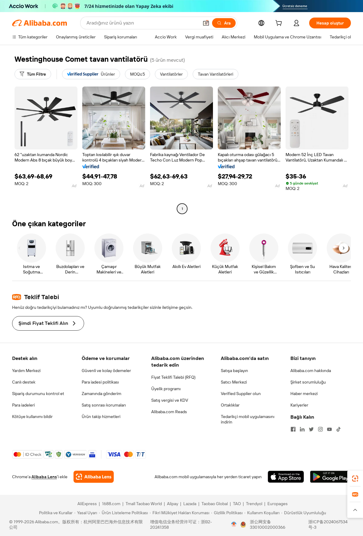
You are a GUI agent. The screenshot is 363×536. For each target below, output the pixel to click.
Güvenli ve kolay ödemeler (106, 370)
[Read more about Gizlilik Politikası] (227, 512)
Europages (277, 503)
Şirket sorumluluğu (308, 382)
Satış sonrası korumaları (104, 405)
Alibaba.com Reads (169, 411)
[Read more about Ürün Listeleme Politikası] (123, 512)
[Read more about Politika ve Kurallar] (55, 512)
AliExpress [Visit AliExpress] (87, 503)
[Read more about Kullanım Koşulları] (262, 512)
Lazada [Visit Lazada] (189, 503)
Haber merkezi (304, 393)
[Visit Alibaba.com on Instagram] (320, 429)
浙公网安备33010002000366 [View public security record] (267, 524)
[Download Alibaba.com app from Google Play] (330, 477)
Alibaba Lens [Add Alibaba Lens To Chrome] (44, 476)
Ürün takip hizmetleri (101, 416)
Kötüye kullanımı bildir (32, 416)
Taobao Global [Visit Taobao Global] (214, 503)
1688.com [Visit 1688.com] (111, 503)
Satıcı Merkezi (234, 382)
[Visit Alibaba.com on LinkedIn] (302, 429)
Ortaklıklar (230, 405)
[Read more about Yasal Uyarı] (85, 512)
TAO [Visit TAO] (237, 503)
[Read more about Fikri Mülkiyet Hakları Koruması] (179, 512)
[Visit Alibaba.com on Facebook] (293, 429)
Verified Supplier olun (241, 393)
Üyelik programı (166, 388)
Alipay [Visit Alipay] (172, 503)
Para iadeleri (23, 405)
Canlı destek (23, 382)
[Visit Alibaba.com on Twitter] (311, 429)
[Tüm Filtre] (33, 74)
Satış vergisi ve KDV (169, 400)
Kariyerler (299, 405)
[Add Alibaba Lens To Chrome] (94, 477)
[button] (206, 23)
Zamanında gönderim (101, 393)
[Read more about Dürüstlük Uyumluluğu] (303, 512)
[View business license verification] (234, 524)
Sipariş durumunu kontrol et (38, 393)
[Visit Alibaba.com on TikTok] (338, 429)
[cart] (279, 23)
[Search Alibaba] (142, 23)
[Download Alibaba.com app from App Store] (286, 477)
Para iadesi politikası (100, 382)
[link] (355, 478)
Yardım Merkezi (26, 370)
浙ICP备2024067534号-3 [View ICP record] (328, 524)
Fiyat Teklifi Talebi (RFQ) (173, 377)
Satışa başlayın (234, 370)
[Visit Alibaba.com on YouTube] (329, 429)
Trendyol (254, 503)
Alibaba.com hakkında (310, 370)
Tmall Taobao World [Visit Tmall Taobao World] (144, 503)
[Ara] (224, 23)
